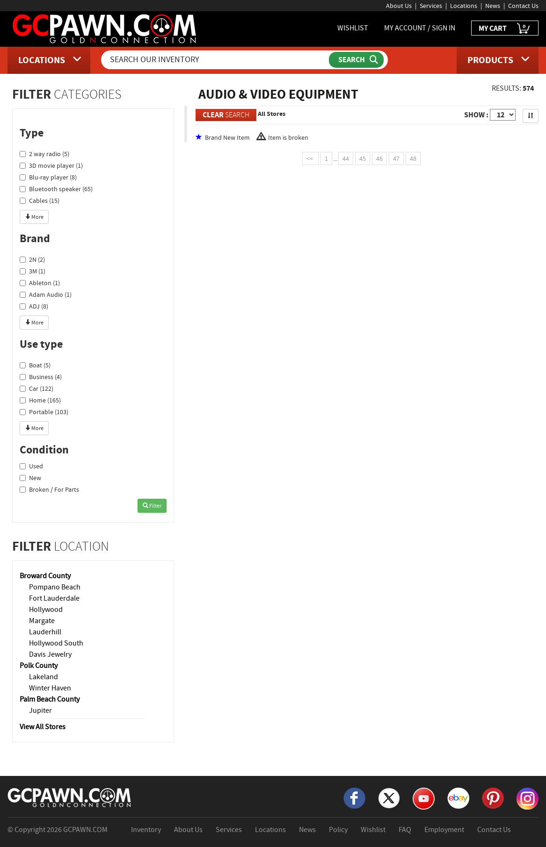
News (492, 5)
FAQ (405, 829)
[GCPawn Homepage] (105, 28)
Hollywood (46, 609)
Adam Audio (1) (46, 294)
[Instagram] (528, 798)
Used (31, 466)
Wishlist (373, 829)
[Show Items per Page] (503, 115)
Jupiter (40, 710)
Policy (338, 829)
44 (345, 158)
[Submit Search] (356, 60)
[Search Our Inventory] (216, 59)
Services (431, 5)
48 (413, 158)
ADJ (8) (34, 306)
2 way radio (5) (44, 154)
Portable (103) (44, 412)
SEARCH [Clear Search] (226, 115)
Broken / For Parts (49, 489)
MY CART (505, 28)
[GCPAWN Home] (69, 797)
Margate (42, 620)
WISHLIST (352, 28)
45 (362, 158)
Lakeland (43, 677)
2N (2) (32, 259)
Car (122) (36, 388)
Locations (463, 5)
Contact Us (523, 5)
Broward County (45, 576)
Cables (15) (39, 200)
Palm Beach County (50, 699)
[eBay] (458, 797)
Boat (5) (35, 365)
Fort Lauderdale (54, 598)
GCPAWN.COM (85, 829)
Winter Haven (50, 688)
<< (310, 158)
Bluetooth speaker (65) (56, 189)
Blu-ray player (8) (48, 177)
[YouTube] (424, 798)
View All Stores (43, 727)
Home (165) (40, 400)
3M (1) (32, 271)
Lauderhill (45, 632)
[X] (389, 797)
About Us (399, 5)
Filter (152, 506)
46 (379, 158)
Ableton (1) (40, 283)
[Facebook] (354, 797)
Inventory (146, 829)
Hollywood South (56, 643)
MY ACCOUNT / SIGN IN (419, 28)
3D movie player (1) (51, 165)
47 (396, 158)
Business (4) (41, 377)
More (34, 217)
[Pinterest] (493, 797)
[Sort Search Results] (531, 116)
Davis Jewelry (50, 654)
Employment (444, 829)
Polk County (39, 665)
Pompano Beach (54, 587)
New (30, 478)
